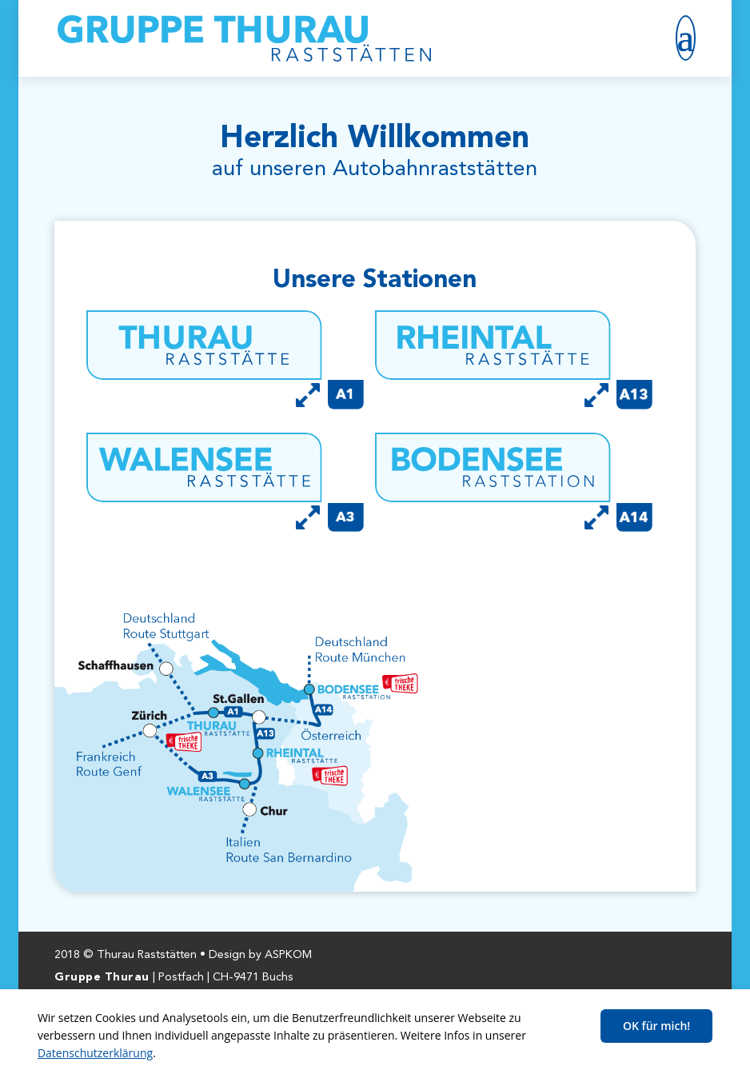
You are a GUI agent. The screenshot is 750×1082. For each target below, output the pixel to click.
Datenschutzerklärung (95, 1052)
